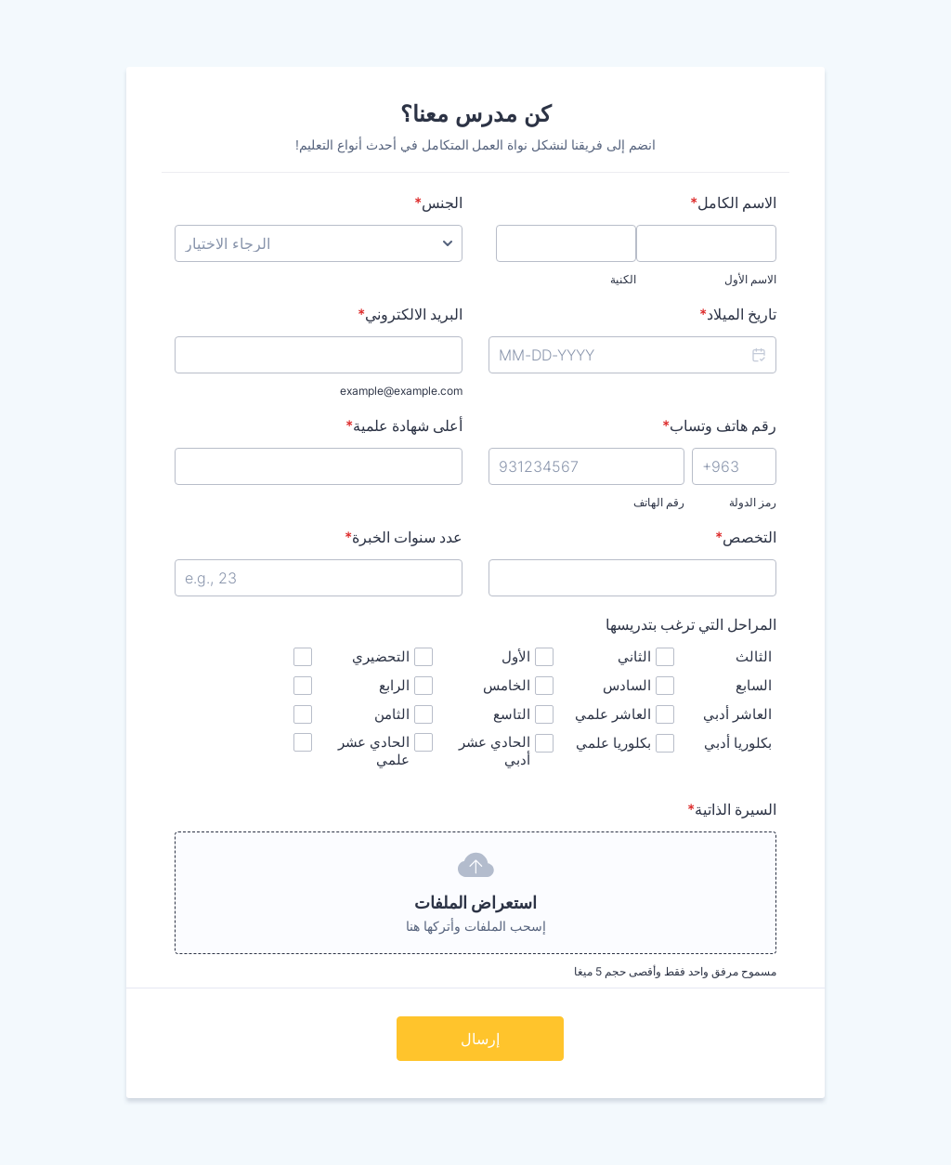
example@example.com (401, 391)
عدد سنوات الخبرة (403, 537)
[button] (757, 354)
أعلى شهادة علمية (403, 425)
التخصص (745, 537)
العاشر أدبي (737, 714)
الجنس (438, 202)
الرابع (394, 685)
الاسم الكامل (733, 202)
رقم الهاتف (658, 502)
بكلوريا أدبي (738, 743)
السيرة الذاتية (731, 809)
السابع (754, 685)
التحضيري (381, 656)
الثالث (754, 656)
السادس (627, 685)
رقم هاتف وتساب (719, 425)
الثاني (634, 656)
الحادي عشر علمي (374, 750)
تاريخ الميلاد (737, 314)
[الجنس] (318, 243)
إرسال (480, 1038)
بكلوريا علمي (613, 743)
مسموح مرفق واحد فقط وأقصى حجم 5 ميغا (675, 971)
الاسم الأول (750, 279)
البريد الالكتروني (410, 314)
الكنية (623, 279)
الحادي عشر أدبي (494, 750)
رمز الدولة (752, 502)
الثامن (392, 714)
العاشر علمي (613, 714)
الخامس (506, 685)
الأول (516, 656)
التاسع (511, 714)
